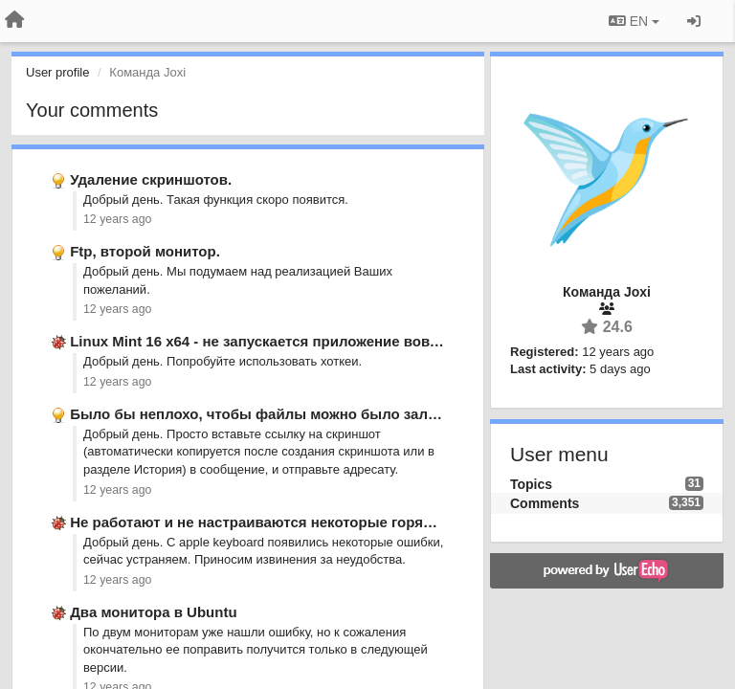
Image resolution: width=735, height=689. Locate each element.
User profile (57, 72)
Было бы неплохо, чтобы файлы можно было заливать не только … (315, 414)
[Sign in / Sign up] (694, 21)
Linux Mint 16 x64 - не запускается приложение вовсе (257, 341)
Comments (544, 503)
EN (634, 21)
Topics (531, 484)
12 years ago (117, 219)
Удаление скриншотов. (151, 179)
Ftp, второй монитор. (145, 251)
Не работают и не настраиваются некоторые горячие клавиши (292, 522)
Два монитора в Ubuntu (153, 612)
